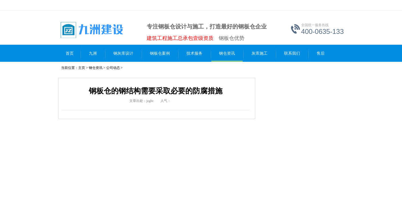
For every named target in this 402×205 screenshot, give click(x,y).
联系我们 (292, 53)
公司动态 (113, 68)
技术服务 (194, 53)
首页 (70, 53)
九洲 (93, 53)
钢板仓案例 (160, 53)
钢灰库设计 (123, 53)
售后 (321, 53)
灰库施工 (260, 53)
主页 (81, 68)
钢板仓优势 (231, 38)
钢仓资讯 (227, 53)
